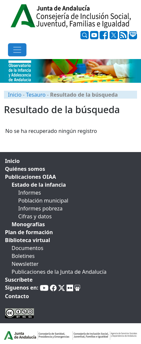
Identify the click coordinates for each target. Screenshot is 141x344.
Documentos (27, 248)
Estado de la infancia (39, 184)
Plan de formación (29, 232)
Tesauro (35, 94)
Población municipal (43, 200)
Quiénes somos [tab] (25, 168)
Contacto (17, 296)
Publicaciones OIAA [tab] (30, 176)
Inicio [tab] (12, 161)
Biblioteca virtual (27, 240)
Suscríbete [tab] (19, 279)
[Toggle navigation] (17, 49)
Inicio (15, 94)
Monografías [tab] (28, 224)
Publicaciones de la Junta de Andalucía (59, 271)
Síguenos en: (21, 287)
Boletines (23, 256)
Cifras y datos (35, 216)
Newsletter (25, 263)
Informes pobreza (40, 208)
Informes (29, 192)
